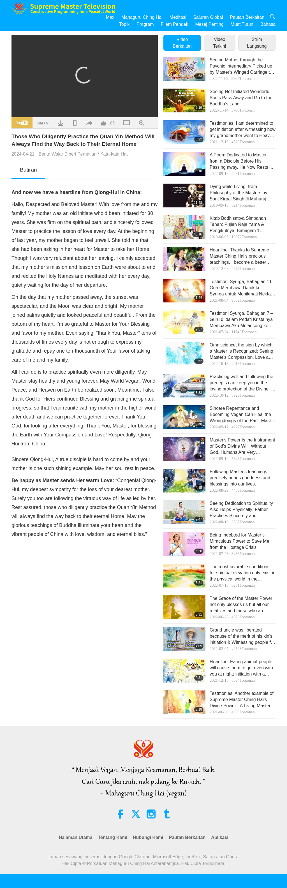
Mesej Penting (209, 24)
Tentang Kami (112, 837)
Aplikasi (219, 837)
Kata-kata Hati (114, 154)
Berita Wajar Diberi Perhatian (68, 154)
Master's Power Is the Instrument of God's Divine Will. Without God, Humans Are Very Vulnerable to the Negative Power (242, 447)
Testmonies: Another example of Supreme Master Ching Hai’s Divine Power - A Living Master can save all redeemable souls (242, 700)
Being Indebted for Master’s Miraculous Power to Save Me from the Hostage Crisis (239, 541)
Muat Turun (242, 24)
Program (145, 24)
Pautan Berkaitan (247, 17)
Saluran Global (208, 17)
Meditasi (178, 17)
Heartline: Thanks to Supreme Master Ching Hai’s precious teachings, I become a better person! (239, 257)
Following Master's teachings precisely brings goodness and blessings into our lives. (240, 478)
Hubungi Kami (148, 837)
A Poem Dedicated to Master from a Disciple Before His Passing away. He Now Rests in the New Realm (241, 161)
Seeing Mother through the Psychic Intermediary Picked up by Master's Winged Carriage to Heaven (241, 66)
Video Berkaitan (182, 42)
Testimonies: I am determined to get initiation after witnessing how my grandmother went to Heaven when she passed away (243, 130)
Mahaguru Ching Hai (142, 17)
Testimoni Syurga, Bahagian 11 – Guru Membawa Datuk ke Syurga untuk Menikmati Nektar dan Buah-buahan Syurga (243, 288)
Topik (124, 24)
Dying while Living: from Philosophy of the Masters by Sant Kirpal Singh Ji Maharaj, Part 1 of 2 (238, 193)
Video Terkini (219, 42)
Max (110, 17)
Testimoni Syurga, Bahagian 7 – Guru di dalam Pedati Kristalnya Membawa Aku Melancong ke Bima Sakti (241, 320)
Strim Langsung (257, 42)
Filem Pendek (174, 24)
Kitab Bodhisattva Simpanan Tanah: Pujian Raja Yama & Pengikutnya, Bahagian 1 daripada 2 (238, 225)
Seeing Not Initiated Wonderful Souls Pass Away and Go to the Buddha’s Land (241, 98)
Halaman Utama (75, 837)
